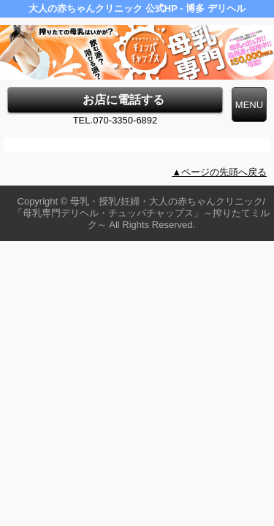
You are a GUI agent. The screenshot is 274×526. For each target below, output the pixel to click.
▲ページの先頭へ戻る (219, 172)
